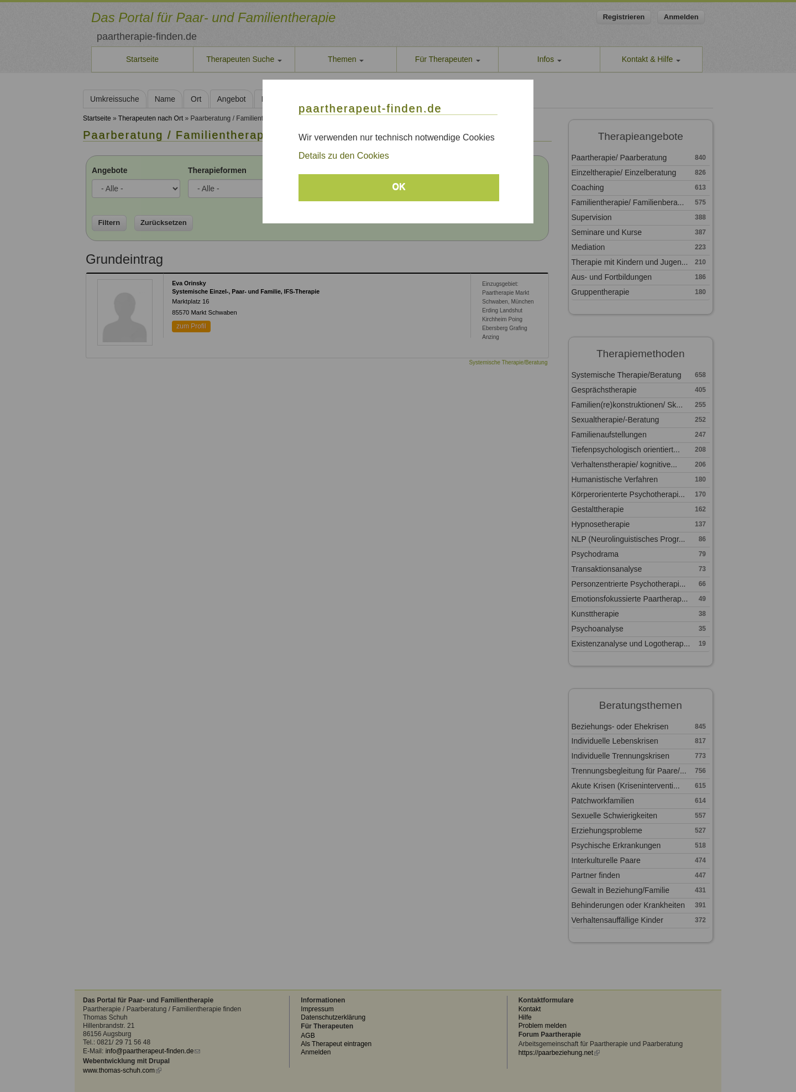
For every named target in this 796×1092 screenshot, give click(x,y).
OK (399, 186)
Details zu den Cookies (343, 155)
